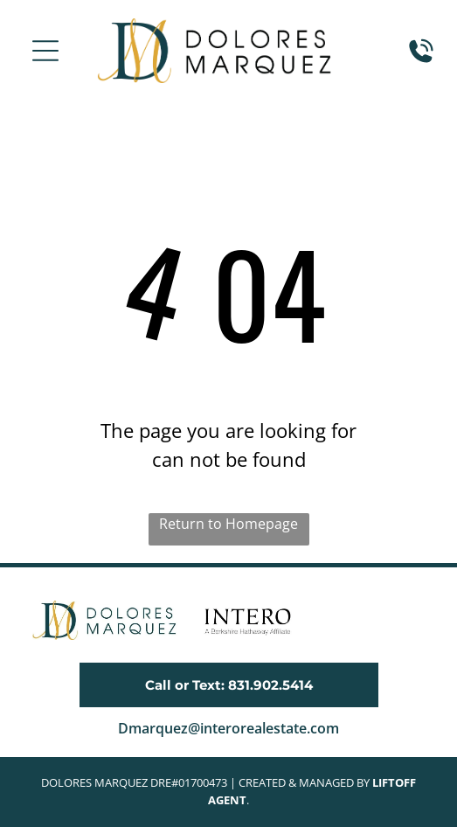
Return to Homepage (228, 523)
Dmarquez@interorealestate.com (228, 728)
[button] (45, 51)
